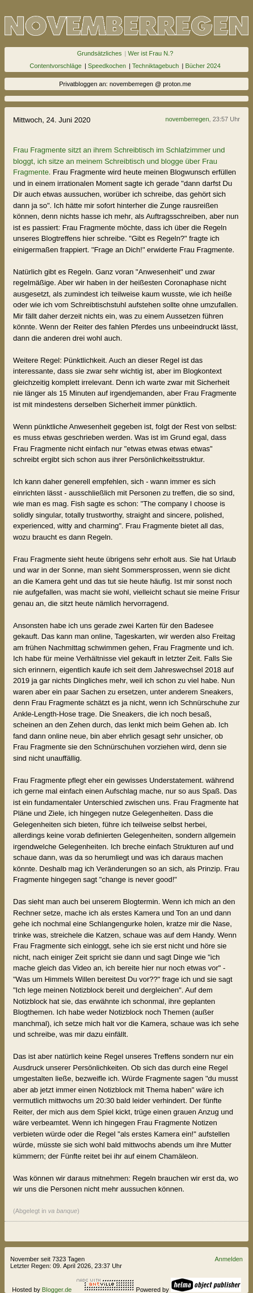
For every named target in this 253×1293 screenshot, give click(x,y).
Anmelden (228, 1259)
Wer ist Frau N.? (150, 53)
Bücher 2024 (202, 65)
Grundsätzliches (99, 53)
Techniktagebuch (155, 65)
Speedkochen (107, 65)
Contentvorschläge (55, 65)
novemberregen (187, 119)
